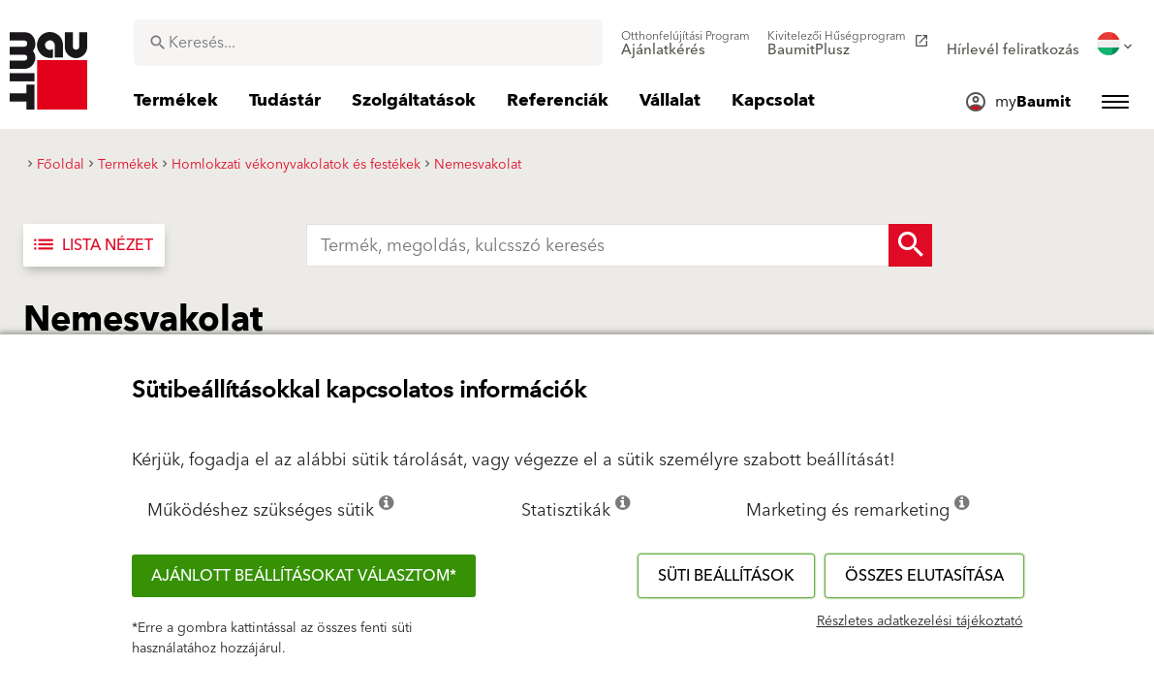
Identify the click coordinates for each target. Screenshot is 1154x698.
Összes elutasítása (924, 575)
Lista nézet (92, 245)
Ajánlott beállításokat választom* (303, 575)
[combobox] (368, 42)
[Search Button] (910, 245)
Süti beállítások (726, 575)
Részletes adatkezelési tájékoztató (920, 621)
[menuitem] (685, 43)
